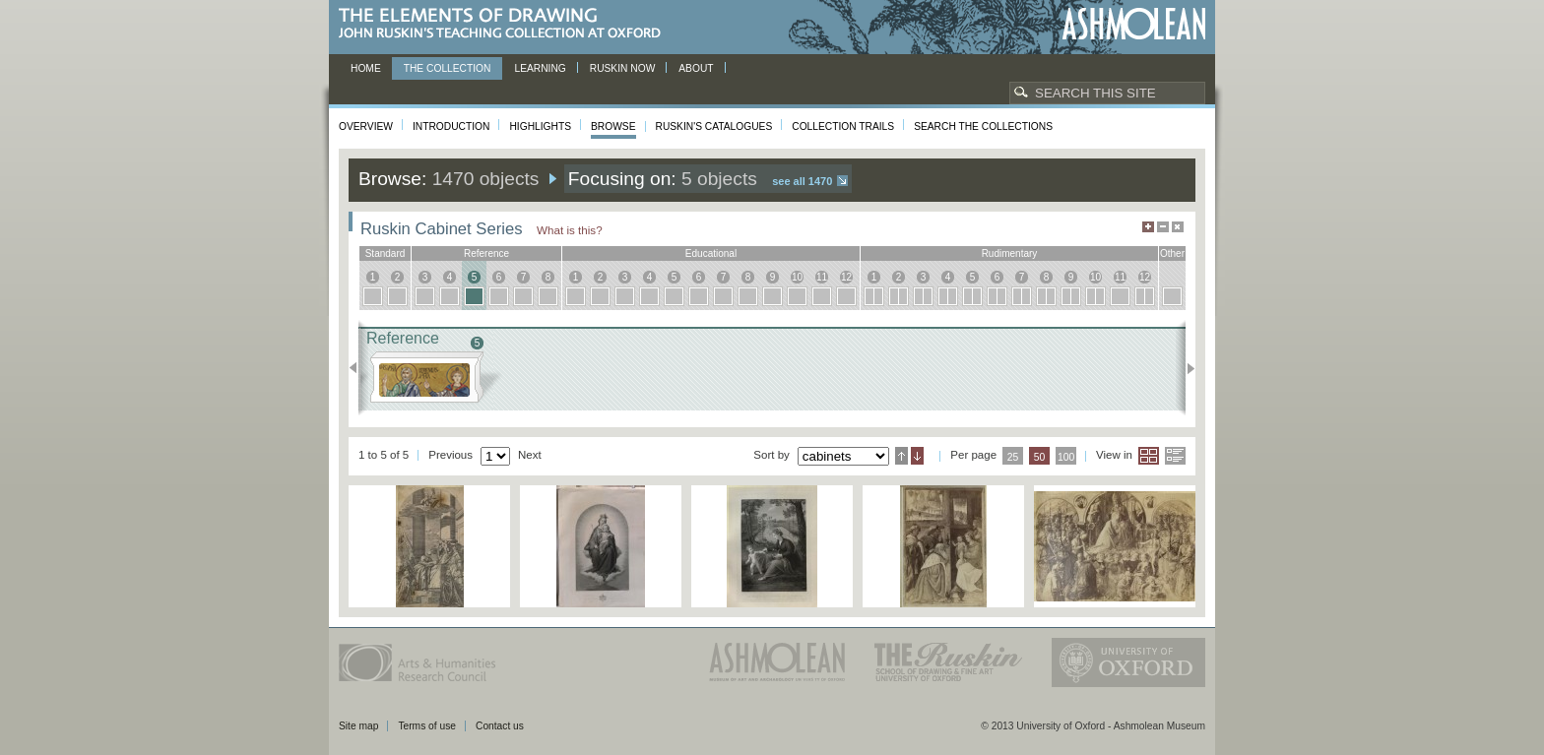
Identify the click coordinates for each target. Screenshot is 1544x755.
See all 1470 (802, 181)
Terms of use (427, 726)
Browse (613, 126)
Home (366, 68)
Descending (917, 456)
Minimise (1163, 226)
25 (1013, 457)
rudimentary (1010, 253)
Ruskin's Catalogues (714, 126)
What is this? (570, 229)
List (1175, 456)
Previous (359, 368)
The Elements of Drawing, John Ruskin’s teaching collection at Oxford (506, 24)
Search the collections (983, 126)
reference (486, 253)
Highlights (540, 126)
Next (1185, 368)
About (695, 68)
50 (1040, 457)
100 (1066, 457)
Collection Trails (843, 126)
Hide (1178, 226)
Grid (1148, 456)
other (1172, 253)
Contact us (500, 726)
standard (385, 253)
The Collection (447, 68)
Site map (358, 726)
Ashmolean (1133, 24)
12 (846, 277)
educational (711, 253)
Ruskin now (623, 68)
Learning (539, 68)
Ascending (901, 456)
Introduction (451, 126)
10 (797, 277)
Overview (366, 126)
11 (821, 277)
